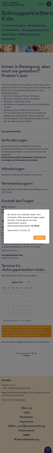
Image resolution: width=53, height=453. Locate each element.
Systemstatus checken (19, 230)
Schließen (39, 238)
